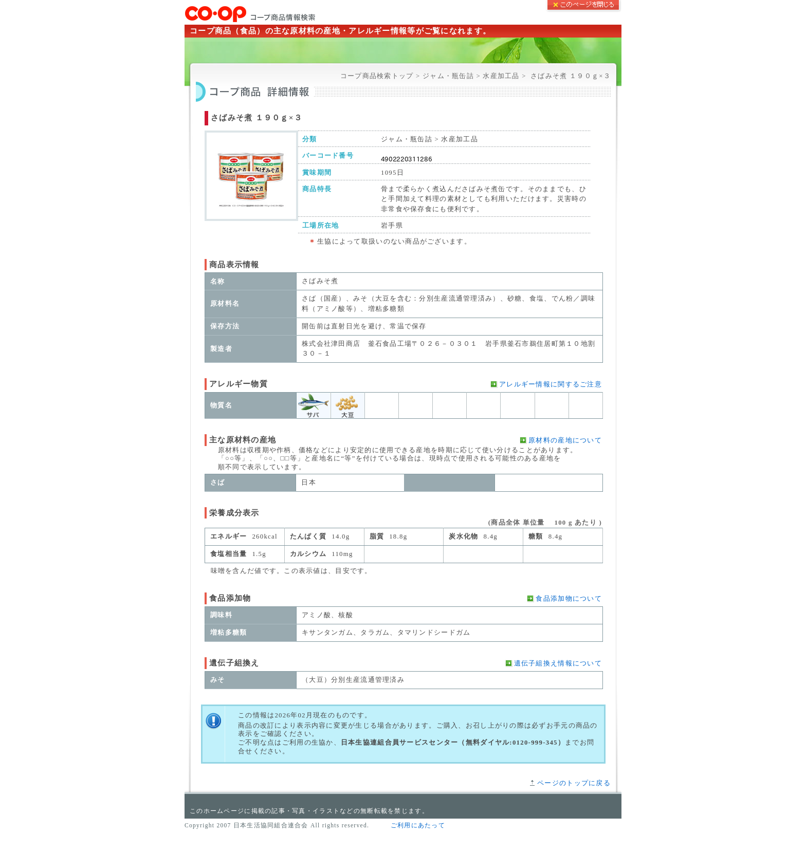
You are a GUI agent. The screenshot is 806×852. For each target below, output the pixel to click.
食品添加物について (569, 598)
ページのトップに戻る (574, 783)
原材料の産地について (565, 440)
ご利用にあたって (418, 825)
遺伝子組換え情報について (558, 663)
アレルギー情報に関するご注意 (550, 384)
